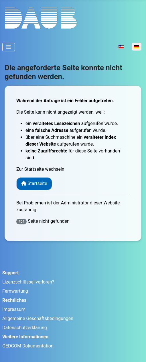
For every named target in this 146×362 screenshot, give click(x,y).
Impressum (13, 309)
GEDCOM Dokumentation (28, 346)
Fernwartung (15, 291)
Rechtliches (14, 300)
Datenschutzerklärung (24, 327)
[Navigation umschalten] (8, 47)
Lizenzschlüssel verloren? (28, 282)
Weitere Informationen (25, 336)
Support (10, 272)
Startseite (34, 183)
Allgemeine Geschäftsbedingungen (37, 318)
